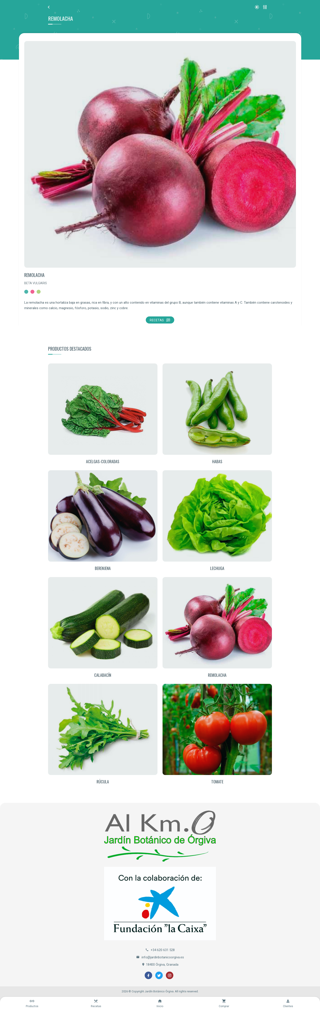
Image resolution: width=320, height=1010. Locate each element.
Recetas (160, 320)
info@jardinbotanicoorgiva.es (160, 957)
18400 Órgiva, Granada (160, 965)
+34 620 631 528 (160, 950)
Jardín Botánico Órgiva (159, 991)
